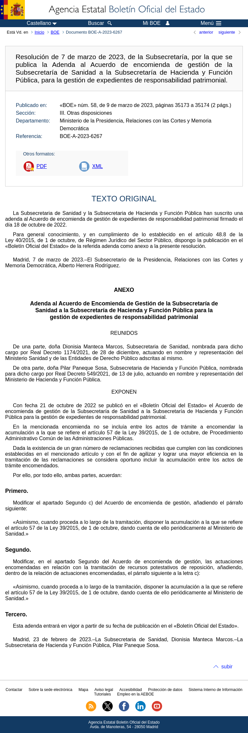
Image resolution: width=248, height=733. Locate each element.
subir (226, 666)
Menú (211, 23)
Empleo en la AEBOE (135, 694)
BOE (55, 32)
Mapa (83, 689)
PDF (41, 166)
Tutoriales (102, 694)
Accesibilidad (130, 689)
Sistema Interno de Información (216, 689)
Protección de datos (165, 689)
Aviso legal (103, 689)
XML (97, 166)
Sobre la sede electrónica (50, 689)
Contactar (13, 689)
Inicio (39, 32)
